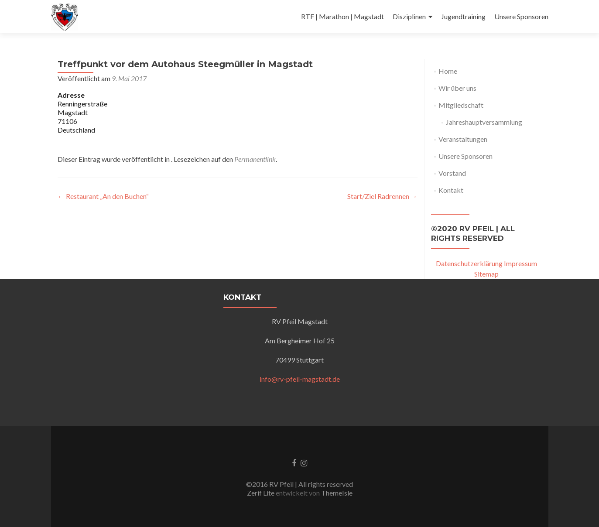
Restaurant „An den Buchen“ (103, 196)
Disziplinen (409, 16)
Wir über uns (457, 88)
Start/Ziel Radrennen (382, 196)
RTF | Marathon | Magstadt (342, 16)
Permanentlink (255, 159)
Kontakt (450, 190)
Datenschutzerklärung (469, 263)
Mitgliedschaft (460, 105)
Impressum (520, 263)
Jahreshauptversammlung (484, 122)
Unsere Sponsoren (521, 16)
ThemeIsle (337, 493)
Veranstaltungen (462, 139)
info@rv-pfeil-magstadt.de (300, 379)
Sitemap (486, 274)
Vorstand (452, 173)
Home (447, 71)
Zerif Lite (261, 493)
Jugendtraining (463, 16)
